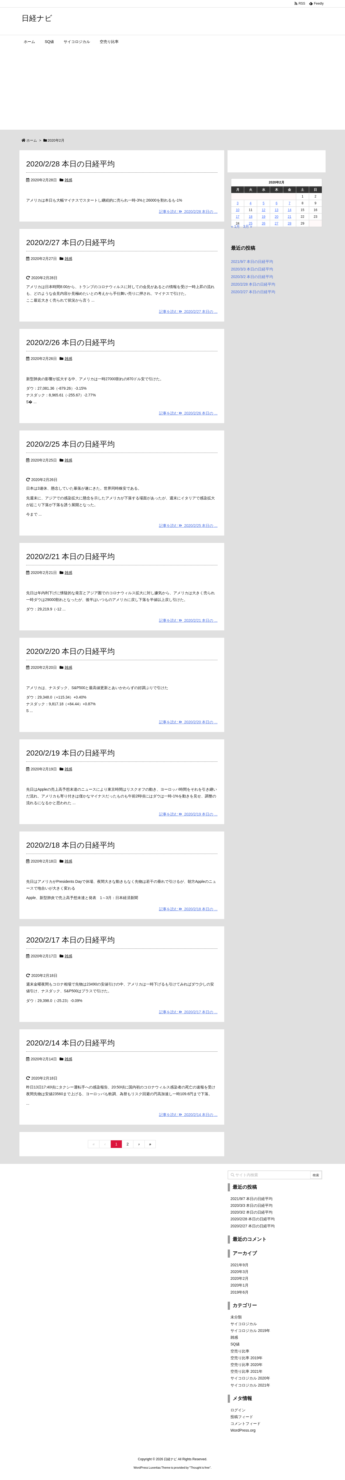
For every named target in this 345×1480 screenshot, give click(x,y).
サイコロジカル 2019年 (250, 1330)
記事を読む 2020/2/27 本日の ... (188, 311)
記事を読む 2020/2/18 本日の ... (188, 909)
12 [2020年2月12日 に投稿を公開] (263, 210)
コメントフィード (245, 1423)
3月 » (247, 226)
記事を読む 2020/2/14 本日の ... (188, 1114)
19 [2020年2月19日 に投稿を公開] (263, 217)
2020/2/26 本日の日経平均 (70, 342)
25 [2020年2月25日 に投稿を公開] (250, 223)
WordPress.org (243, 1430)
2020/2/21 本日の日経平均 (70, 556)
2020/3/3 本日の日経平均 (252, 269)
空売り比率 (239, 1351)
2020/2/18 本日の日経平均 (70, 845)
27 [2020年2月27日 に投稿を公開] (276, 223)
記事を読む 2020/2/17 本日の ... (188, 1012)
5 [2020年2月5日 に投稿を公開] (264, 203)
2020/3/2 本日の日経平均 (252, 277)
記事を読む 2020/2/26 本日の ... (188, 413)
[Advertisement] (172, 89)
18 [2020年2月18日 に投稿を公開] (250, 217)
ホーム (31, 140)
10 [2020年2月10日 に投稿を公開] (237, 210)
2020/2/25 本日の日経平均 (70, 444)
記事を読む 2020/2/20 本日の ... (188, 722)
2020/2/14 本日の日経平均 (70, 1043)
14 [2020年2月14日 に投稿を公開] (289, 210)
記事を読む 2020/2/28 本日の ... (188, 211)
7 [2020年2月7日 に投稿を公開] (290, 203)
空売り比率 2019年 (246, 1358)
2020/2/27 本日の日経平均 (70, 242)
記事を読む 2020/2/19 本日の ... (188, 814)
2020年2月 (239, 1278)
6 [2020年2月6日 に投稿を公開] (277, 203)
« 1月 (235, 226)
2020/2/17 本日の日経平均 (70, 940)
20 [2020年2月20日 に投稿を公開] (276, 217)
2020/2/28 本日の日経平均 (70, 164)
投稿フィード (241, 1417)
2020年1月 (239, 1285)
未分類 (236, 1317)
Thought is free (199, 1467)
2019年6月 (239, 1292)
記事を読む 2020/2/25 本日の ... (188, 525)
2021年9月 (239, 1265)
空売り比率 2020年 (246, 1364)
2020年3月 (239, 1271)
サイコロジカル (243, 1324)
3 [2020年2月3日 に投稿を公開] (238, 203)
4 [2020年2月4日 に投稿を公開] (250, 203)
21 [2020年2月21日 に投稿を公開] (289, 217)
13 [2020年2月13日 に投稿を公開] (276, 210)
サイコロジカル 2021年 (250, 1385)
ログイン (238, 1410)
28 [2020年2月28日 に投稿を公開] (289, 223)
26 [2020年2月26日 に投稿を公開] (263, 223)
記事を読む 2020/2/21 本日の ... (188, 620)
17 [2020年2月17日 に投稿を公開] (237, 217)
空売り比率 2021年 (246, 1371)
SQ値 (235, 1344)
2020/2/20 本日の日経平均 (70, 651)
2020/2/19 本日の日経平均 (70, 753)
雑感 (68, 180)
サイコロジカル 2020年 (250, 1378)
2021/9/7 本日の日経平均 (252, 261)
